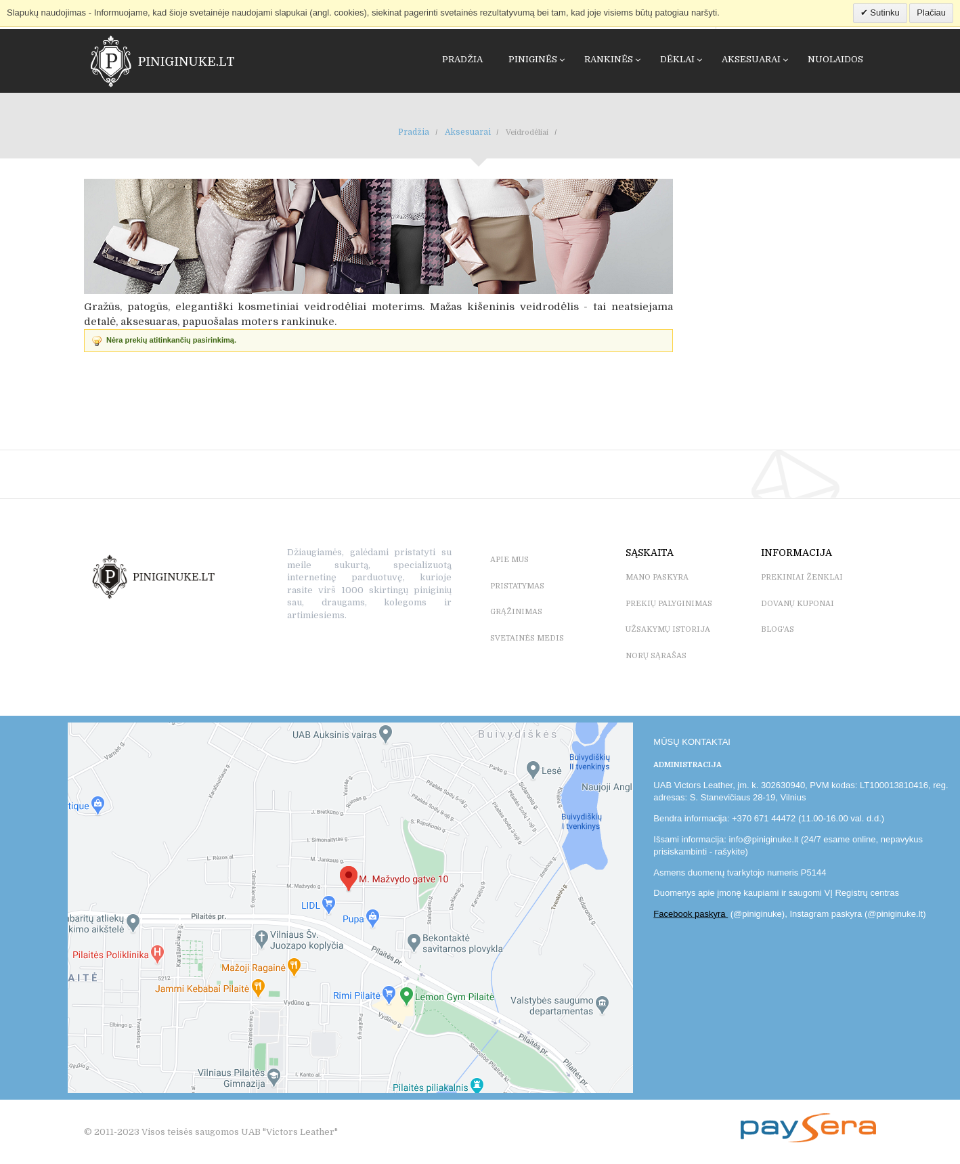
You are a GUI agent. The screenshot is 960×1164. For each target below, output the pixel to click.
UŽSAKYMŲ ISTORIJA (668, 629)
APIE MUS (509, 559)
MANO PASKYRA (657, 577)
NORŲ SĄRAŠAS (656, 655)
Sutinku (884, 12)
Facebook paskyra (690, 914)
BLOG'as (777, 629)
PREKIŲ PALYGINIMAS (669, 603)
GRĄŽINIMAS (516, 611)
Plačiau (931, 12)
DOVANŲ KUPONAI (797, 603)
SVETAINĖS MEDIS (527, 638)
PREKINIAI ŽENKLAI (802, 577)
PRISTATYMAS (517, 586)
